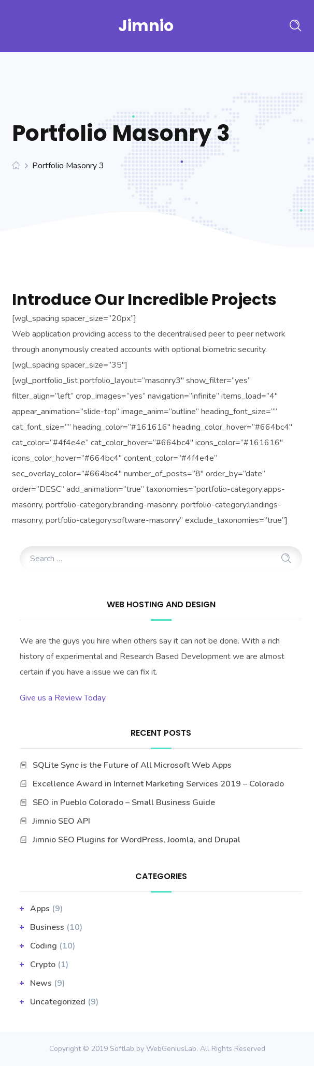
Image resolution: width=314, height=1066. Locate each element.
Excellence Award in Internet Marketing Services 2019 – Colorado (158, 784)
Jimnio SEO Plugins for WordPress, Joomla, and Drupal (136, 839)
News (41, 983)
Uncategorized (57, 1001)
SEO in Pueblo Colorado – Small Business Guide (124, 802)
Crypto (42, 964)
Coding (43, 946)
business (47, 927)
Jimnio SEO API (61, 821)
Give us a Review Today (63, 698)
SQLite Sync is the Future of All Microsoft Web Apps (132, 765)
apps (40, 908)
